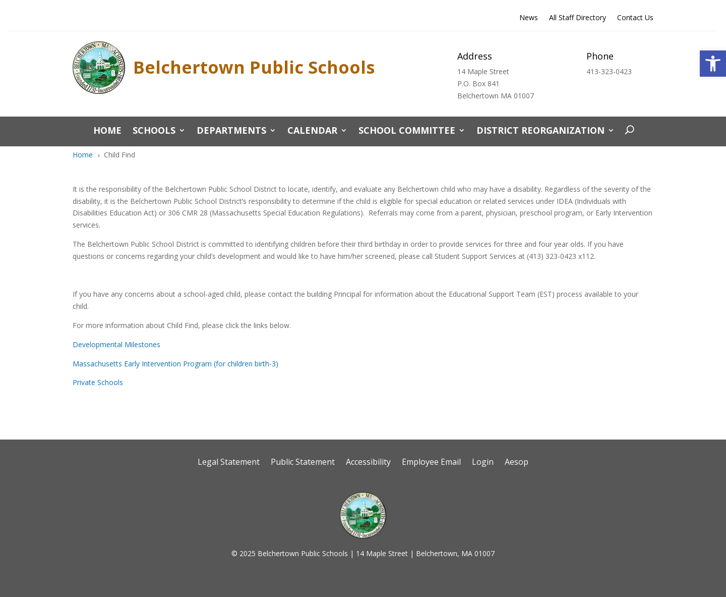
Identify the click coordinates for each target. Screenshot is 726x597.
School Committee (406, 131)
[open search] (627, 130)
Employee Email (431, 462)
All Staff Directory (577, 18)
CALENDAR (312, 131)
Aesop (516, 462)
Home (107, 131)
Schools (154, 131)
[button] (713, 63)
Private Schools (98, 382)
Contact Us (635, 18)
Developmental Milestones (116, 344)
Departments (231, 131)
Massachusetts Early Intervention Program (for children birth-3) (175, 363)
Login (483, 462)
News (528, 18)
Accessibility (368, 462)
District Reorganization (540, 131)
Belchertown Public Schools (254, 67)
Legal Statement (229, 462)
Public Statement (303, 462)
